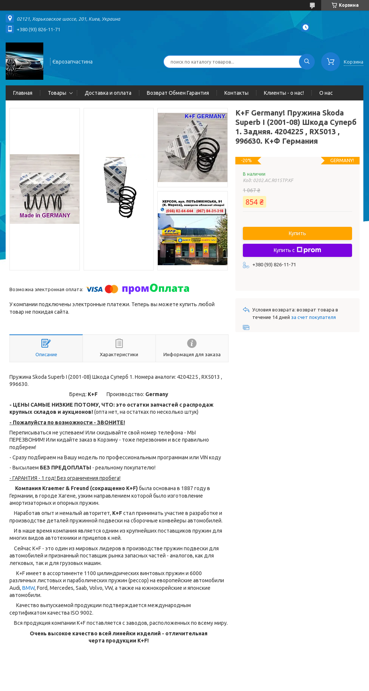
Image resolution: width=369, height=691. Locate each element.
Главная (22, 93)
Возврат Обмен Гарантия (178, 93)
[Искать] (307, 62)
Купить (297, 233)
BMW (28, 588)
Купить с (297, 250)
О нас (326, 93)
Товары (57, 93)
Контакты (236, 93)
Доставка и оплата (108, 93)
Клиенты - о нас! (284, 93)
